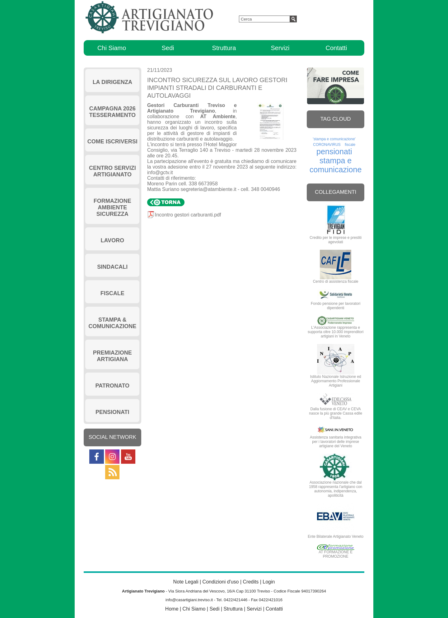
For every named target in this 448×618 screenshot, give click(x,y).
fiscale (350, 144)
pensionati (334, 151)
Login (269, 581)
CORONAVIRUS (326, 144)
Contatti (336, 47)
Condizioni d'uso (221, 581)
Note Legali (185, 581)
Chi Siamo (111, 47)
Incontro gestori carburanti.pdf (188, 214)
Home (172, 608)
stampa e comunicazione (336, 165)
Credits (251, 581)
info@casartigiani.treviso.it (189, 599)
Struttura (224, 47)
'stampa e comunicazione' (334, 139)
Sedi (167, 47)
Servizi (280, 47)
